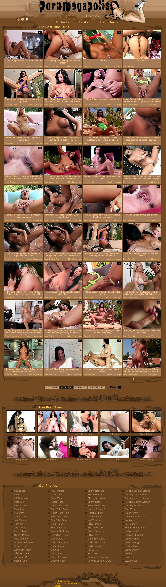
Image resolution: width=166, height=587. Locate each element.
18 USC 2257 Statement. (66, 583)
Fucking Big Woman (98, 557)
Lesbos (128, 553)
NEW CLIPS (80, 387)
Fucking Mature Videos (137, 498)
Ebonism (55, 549)
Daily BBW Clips (96, 542)
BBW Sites (93, 535)
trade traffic (63, 581)
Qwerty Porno (21, 535)
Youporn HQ (20, 557)
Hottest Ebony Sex (98, 509)
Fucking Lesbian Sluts (99, 560)
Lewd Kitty (130, 557)
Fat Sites (92, 553)
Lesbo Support (132, 549)
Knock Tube (57, 501)
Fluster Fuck (83, 458)
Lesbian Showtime (134, 535)
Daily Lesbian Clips (98, 546)
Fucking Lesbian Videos (137, 490)
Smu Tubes (57, 524)
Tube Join (115, 433)
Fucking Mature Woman (137, 501)
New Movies (85, 22)
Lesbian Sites (132, 538)
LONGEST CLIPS (96, 387)
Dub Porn (52, 458)
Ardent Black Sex (60, 531)
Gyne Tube (56, 498)
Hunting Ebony (95, 512)
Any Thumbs (57, 490)
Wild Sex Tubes (22, 553)
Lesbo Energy (132, 542)
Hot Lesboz (131, 524)
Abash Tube (20, 560)
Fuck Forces (20, 527)
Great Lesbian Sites (135, 516)
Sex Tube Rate (59, 516)
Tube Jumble (21, 538)
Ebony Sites (94, 501)
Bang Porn (21, 458)
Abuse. (57, 586)
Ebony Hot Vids (96, 490)
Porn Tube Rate (59, 505)
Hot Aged (129, 520)
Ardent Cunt (146, 433)
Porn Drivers (20, 531)
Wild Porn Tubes (23, 549)
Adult (52, 433)
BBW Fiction (94, 524)
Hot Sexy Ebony (96, 505)
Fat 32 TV (93, 549)
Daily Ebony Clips (60, 542)
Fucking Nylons (133, 505)
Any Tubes (21, 433)
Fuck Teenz (131, 509)
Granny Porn (131, 512)
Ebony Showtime (97, 498)
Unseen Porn (21, 546)
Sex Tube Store (59, 520)
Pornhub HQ (146, 458)
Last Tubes (115, 458)
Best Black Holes (60, 535)
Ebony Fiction (58, 560)
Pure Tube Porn (59, 509)
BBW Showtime (96, 531)
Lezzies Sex (131, 560)
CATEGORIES (52, 387)
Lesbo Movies (132, 546)
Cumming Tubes (96, 538)
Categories (92, 16)
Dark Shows (57, 546)
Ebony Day (56, 553)
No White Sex (95, 520)
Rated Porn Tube (60, 512)
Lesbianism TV (132, 531)
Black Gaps (57, 538)
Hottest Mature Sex (135, 527)
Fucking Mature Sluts (136, 494)
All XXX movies (83, 433)
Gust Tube (56, 494)
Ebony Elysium (59, 557)
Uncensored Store (23, 542)
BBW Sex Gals (96, 527)
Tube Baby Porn (59, 527)
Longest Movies (109, 22)
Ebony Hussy (95, 494)
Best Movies (62, 22)
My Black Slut (95, 516)
